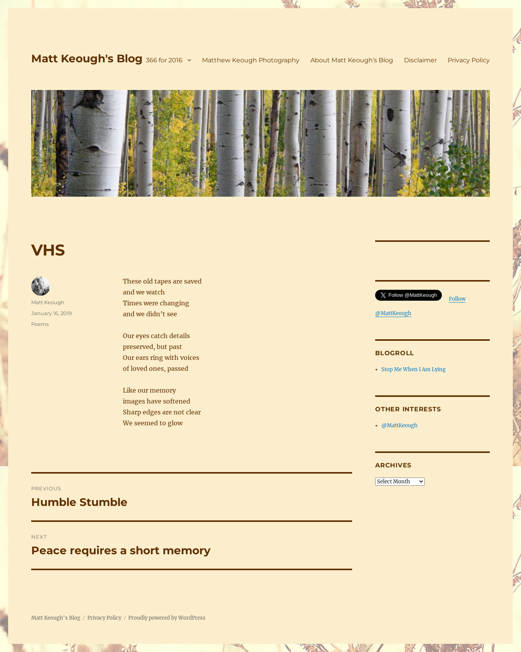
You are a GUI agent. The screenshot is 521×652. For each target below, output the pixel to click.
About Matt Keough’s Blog (351, 60)
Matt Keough (47, 302)
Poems (40, 324)
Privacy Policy (469, 60)
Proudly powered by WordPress (167, 618)
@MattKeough (399, 425)
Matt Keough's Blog (87, 58)
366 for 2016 (164, 60)
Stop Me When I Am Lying (413, 369)
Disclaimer (420, 60)
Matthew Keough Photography (250, 60)
